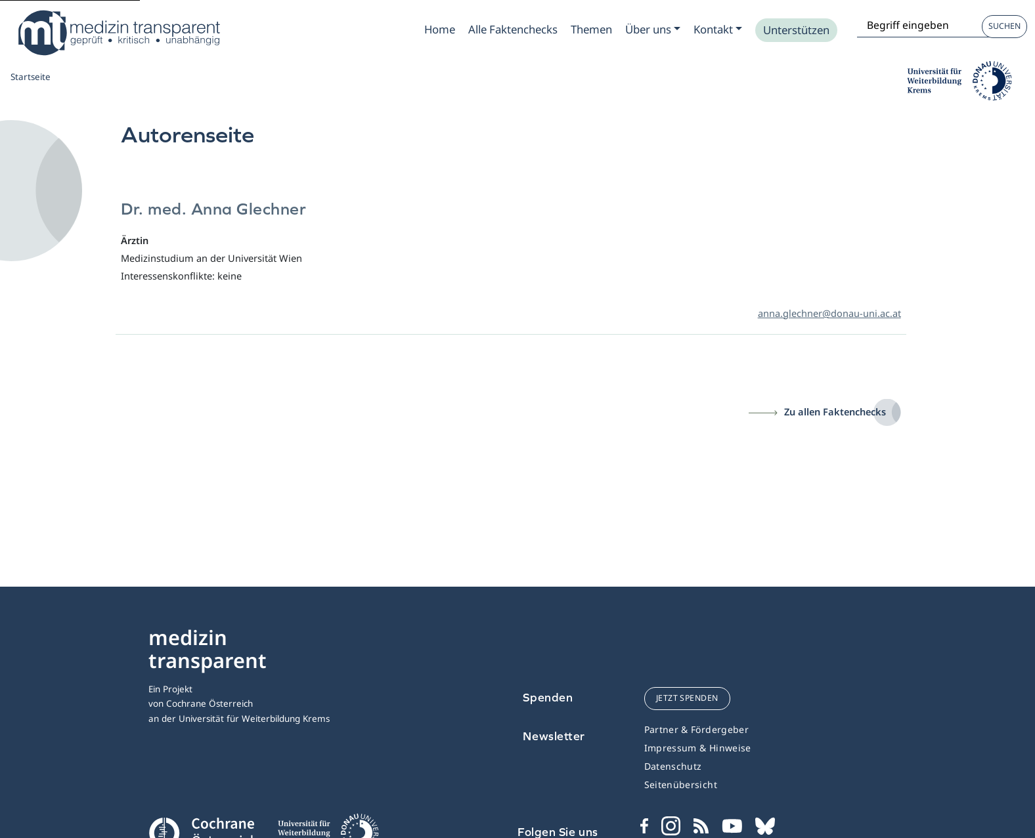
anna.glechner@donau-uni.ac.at (829, 313)
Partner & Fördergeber (696, 729)
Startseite (31, 77)
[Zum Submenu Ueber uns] (653, 29)
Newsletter (554, 736)
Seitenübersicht (680, 784)
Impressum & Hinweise (697, 748)
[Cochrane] (202, 831)
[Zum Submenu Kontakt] (718, 29)
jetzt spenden (687, 697)
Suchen (1004, 25)
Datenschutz (673, 766)
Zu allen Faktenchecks (835, 411)
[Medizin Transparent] (118, 33)
